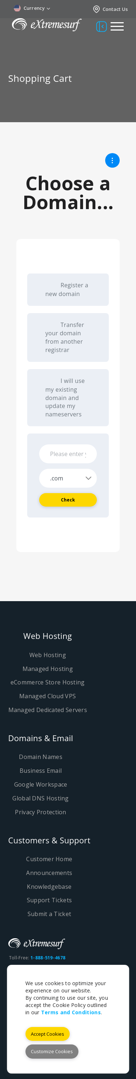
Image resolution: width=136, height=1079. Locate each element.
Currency (32, 8)
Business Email (41, 771)
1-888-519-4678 (47, 958)
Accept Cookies (47, 1034)
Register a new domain (66, 289)
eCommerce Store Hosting (48, 682)
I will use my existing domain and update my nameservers (65, 397)
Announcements (49, 873)
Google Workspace (40, 784)
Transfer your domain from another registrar (64, 337)
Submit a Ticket (49, 914)
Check (68, 500)
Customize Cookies (52, 1051)
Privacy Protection (40, 812)
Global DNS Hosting (40, 798)
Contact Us (110, 9)
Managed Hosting (47, 669)
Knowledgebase (49, 887)
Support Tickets (49, 900)
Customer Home (49, 859)
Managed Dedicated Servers (47, 710)
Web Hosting (47, 655)
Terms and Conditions (71, 1012)
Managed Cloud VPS (47, 696)
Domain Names (40, 757)
